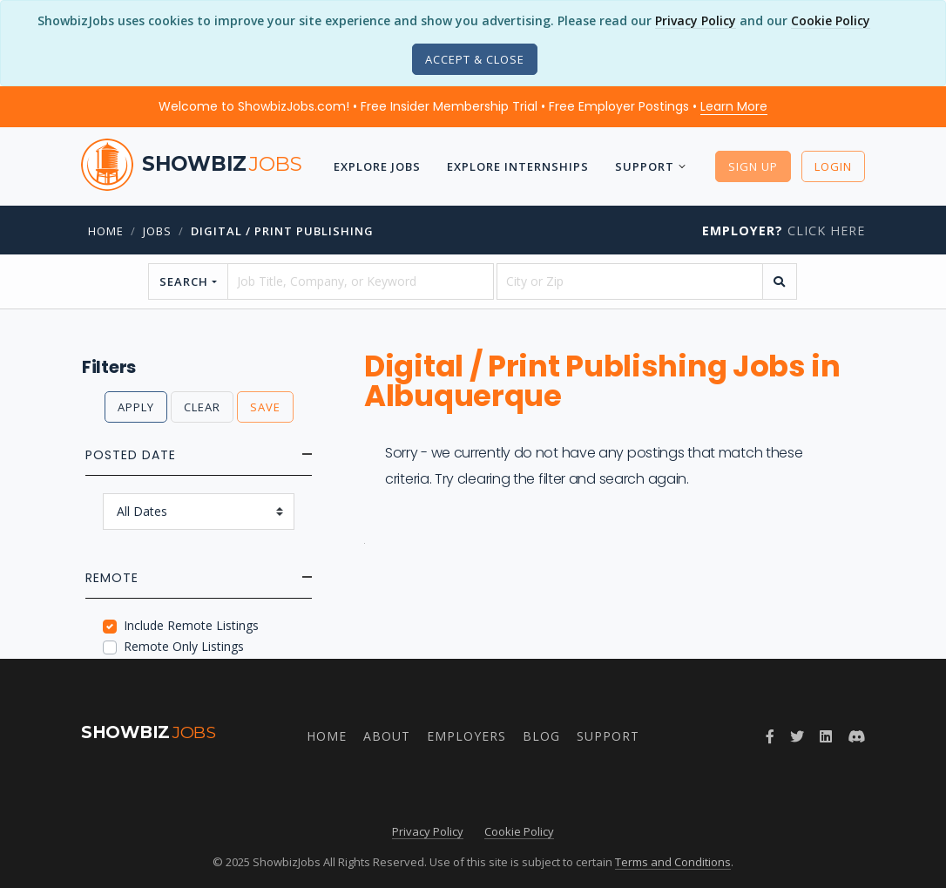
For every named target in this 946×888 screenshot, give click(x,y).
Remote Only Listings (184, 646)
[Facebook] (770, 736)
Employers (466, 736)
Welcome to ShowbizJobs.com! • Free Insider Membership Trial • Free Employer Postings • (463, 106)
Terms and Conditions (673, 862)
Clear (202, 407)
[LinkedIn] (826, 736)
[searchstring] (360, 281)
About (386, 736)
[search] (779, 281)
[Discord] (856, 736)
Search (183, 281)
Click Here (783, 230)
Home (106, 231)
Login (833, 166)
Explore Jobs (377, 166)
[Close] (474, 59)
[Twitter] (797, 736)
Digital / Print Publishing (282, 231)
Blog (541, 736)
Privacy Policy (695, 20)
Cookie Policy (830, 20)
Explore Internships (518, 166)
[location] (630, 281)
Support (644, 166)
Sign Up (753, 166)
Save (265, 407)
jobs (157, 231)
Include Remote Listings (191, 625)
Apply (136, 407)
